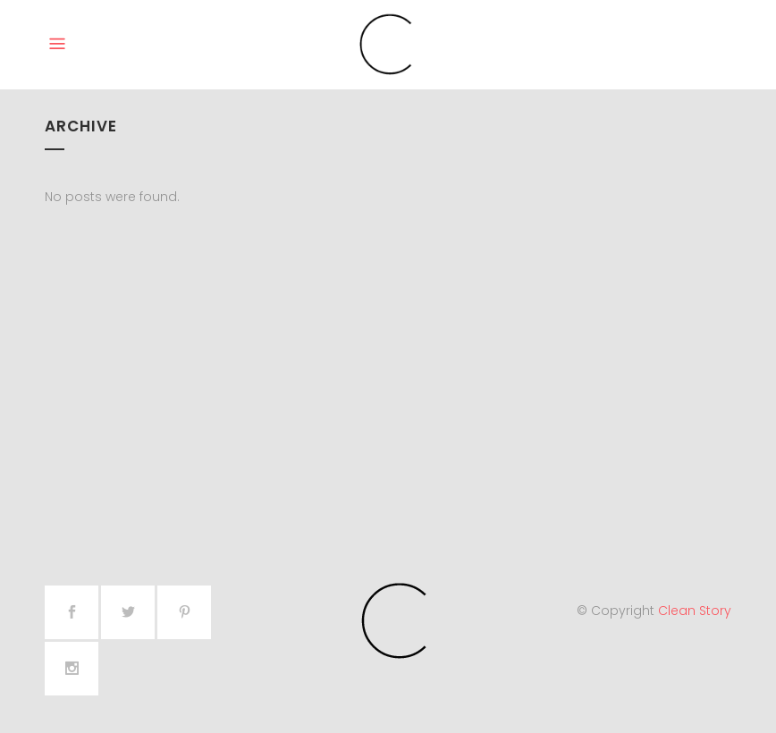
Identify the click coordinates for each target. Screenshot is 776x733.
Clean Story (694, 610)
